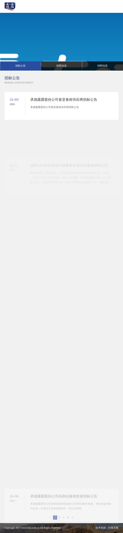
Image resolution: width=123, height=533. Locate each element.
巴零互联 (113, 528)
